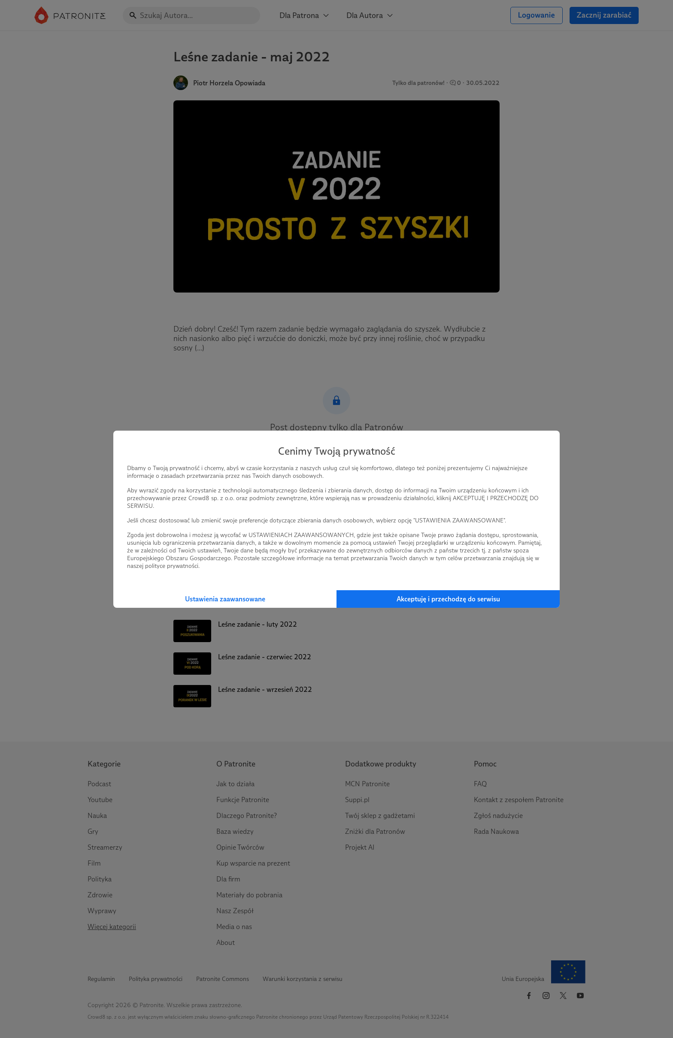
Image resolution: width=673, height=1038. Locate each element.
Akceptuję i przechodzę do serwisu (448, 598)
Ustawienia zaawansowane (225, 598)
